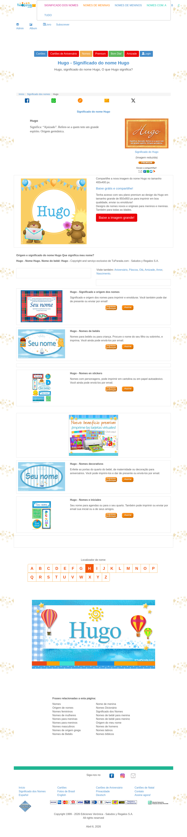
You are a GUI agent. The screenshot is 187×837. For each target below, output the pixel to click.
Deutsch (101, 795)
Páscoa (133, 269)
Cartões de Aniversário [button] (63, 53)
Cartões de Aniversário (109, 787)
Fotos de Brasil (66, 791)
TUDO (48, 15)
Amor (159, 269)
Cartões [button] (40, 53)
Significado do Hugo (146, 152)
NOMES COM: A (156, 5)
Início (21, 94)
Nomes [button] (86, 53)
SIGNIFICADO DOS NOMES (61, 5)
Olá (141, 269)
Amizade (150, 269)
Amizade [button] (132, 53)
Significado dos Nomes (32, 791)
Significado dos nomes (38, 94)
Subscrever (62, 24)
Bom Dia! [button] (116, 53)
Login (146, 53)
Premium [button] (100, 53)
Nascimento (103, 273)
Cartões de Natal (144, 787)
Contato (139, 791)
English (61, 795)
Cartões (62, 787)
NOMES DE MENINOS (128, 5)
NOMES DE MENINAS (96, 5)
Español (23, 795)
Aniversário (121, 269)
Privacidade (103, 791)
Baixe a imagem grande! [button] (116, 217)
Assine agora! (143, 795)
